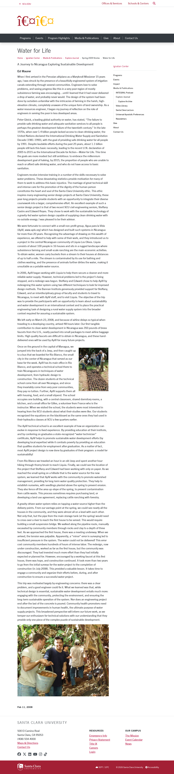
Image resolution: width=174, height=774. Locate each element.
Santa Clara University (42, 722)
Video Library (121, 105)
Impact (116, 84)
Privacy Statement (99, 739)
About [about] (116, 37)
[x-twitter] (24, 754)
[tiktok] (45, 754)
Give (115, 123)
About (116, 127)
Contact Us (118, 132)
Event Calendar (134, 739)
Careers (93, 747)
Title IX (93, 743)
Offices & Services (112, 3)
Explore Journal (72, 58)
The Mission (132, 735)
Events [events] (39, 37)
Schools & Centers (138, 3)
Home (20, 58)
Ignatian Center (33, 58)
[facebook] (19, 754)
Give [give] (106, 37)
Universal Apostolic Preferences (130, 114)
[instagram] (40, 754)
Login (92, 751)
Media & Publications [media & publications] (87, 37)
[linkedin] (29, 754)
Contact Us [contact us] (131, 37)
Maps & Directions (27, 742)
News (128, 743)
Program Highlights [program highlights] (59, 37)
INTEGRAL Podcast (124, 92)
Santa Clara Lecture (125, 110)
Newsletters (121, 118)
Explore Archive (125, 101)
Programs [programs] (25, 37)
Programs (117, 75)
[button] (154, 3)
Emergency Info (98, 735)
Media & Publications (52, 58)
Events (116, 79)
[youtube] (35, 754)
